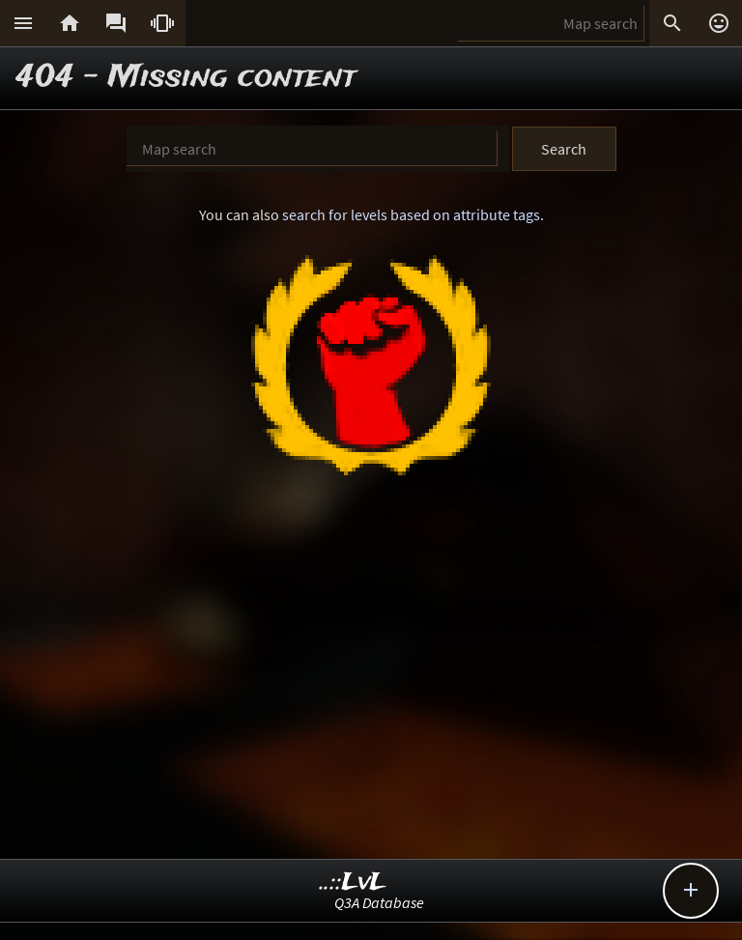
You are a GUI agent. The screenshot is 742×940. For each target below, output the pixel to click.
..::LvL (353, 882)
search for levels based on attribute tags (411, 214)
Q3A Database (379, 902)
